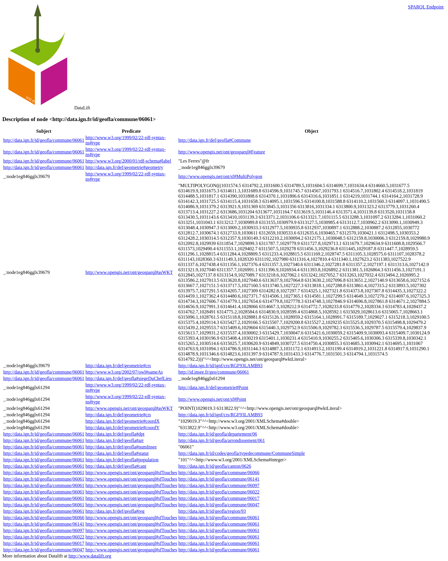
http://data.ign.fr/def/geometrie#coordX (122, 421)
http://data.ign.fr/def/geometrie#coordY (122, 427)
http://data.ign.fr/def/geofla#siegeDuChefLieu (128, 378)
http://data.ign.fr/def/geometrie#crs (118, 365)
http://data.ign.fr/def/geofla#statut (117, 453)
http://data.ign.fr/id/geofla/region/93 (212, 511)
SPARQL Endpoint (426, 6)
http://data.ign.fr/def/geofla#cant (115, 466)
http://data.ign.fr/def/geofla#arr (114, 440)
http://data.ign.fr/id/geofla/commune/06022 (218, 491)
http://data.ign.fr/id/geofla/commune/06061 (43, 140)
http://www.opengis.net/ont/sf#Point (212, 399)
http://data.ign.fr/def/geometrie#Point (213, 387)
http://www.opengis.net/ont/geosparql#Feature (221, 151)
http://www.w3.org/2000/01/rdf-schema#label (128, 160)
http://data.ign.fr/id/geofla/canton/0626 (214, 466)
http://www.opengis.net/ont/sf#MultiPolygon (220, 176)
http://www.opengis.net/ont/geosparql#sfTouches (131, 472)
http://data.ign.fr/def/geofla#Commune (214, 140)
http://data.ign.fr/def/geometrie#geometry (124, 167)
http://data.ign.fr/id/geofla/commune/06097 (218, 485)
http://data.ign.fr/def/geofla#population (121, 459)
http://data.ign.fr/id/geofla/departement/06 (217, 433)
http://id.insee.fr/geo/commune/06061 (213, 372)
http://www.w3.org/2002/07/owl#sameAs (124, 372)
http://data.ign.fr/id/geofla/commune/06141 (218, 479)
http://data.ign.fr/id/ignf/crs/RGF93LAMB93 (220, 365)
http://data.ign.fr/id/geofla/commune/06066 (218, 472)
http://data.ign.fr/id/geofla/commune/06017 (218, 498)
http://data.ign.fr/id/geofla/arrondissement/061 (221, 440)
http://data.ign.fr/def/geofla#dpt (114, 433)
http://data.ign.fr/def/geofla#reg (114, 511)
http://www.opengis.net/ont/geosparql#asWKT (129, 272)
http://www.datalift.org (89, 555)
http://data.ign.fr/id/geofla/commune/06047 (218, 504)
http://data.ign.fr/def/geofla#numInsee (120, 446)
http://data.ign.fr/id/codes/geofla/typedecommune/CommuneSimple (241, 453)
